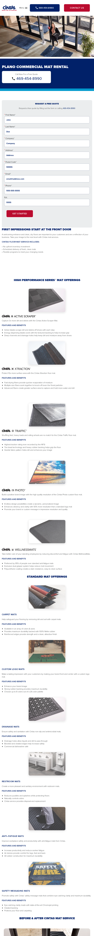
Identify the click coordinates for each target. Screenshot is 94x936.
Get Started (19, 213)
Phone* (9, 185)
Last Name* (10, 126)
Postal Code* (11, 162)
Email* (8, 173)
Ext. (5, 197)
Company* (10, 138)
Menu (23, 8)
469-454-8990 (29, 78)
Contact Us (77, 7)
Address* (9, 150)
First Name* (10, 114)
